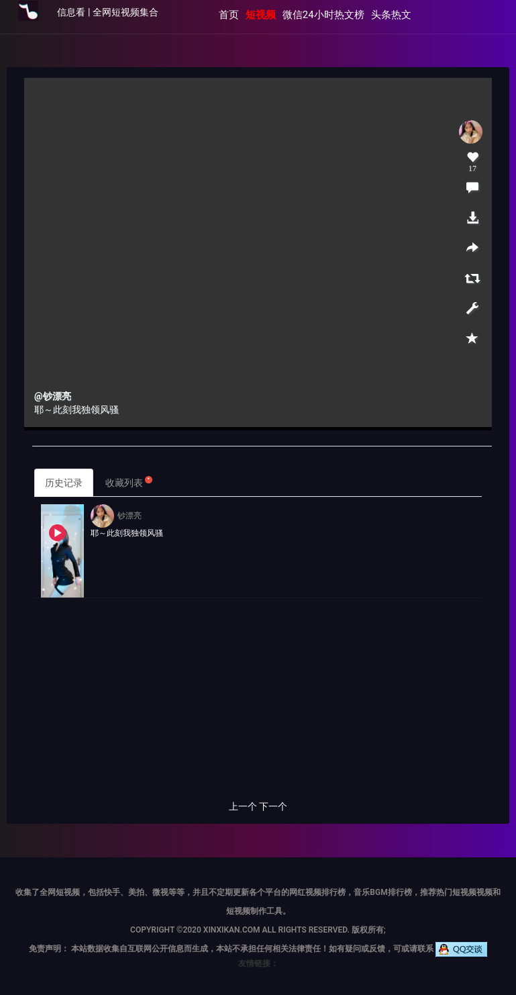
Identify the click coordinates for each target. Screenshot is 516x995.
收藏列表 (128, 481)
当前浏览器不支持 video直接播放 (258, 252)
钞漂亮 (116, 515)
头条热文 (391, 15)
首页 (229, 15)
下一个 (273, 806)
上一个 (243, 806)
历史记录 (64, 482)
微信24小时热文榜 (323, 15)
